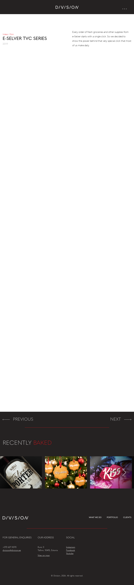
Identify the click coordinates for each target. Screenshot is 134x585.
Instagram (70, 547)
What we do (95, 518)
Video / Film (8, 34)
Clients (127, 518)
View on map (44, 556)
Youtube (69, 554)
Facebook (70, 550)
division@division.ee (12, 550)
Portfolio (112, 518)
